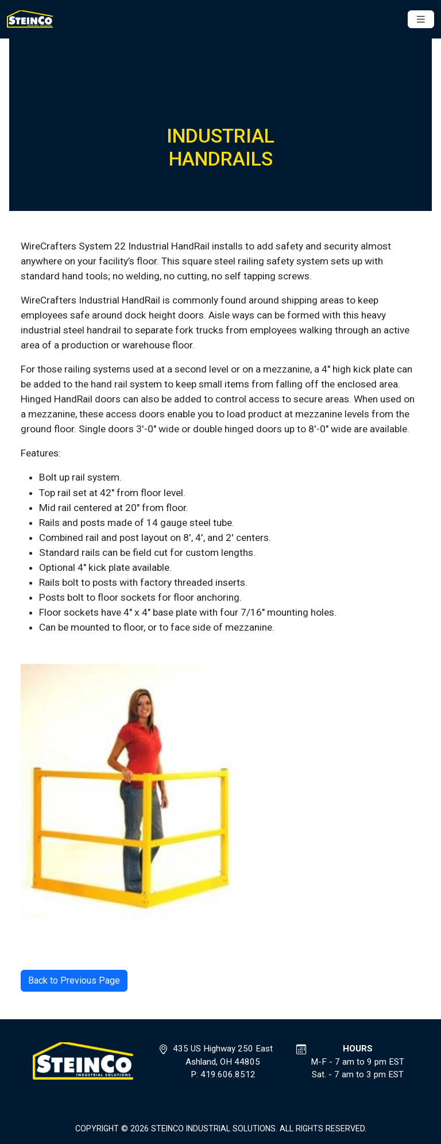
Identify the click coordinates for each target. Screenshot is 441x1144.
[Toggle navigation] (421, 19)
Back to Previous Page (74, 980)
